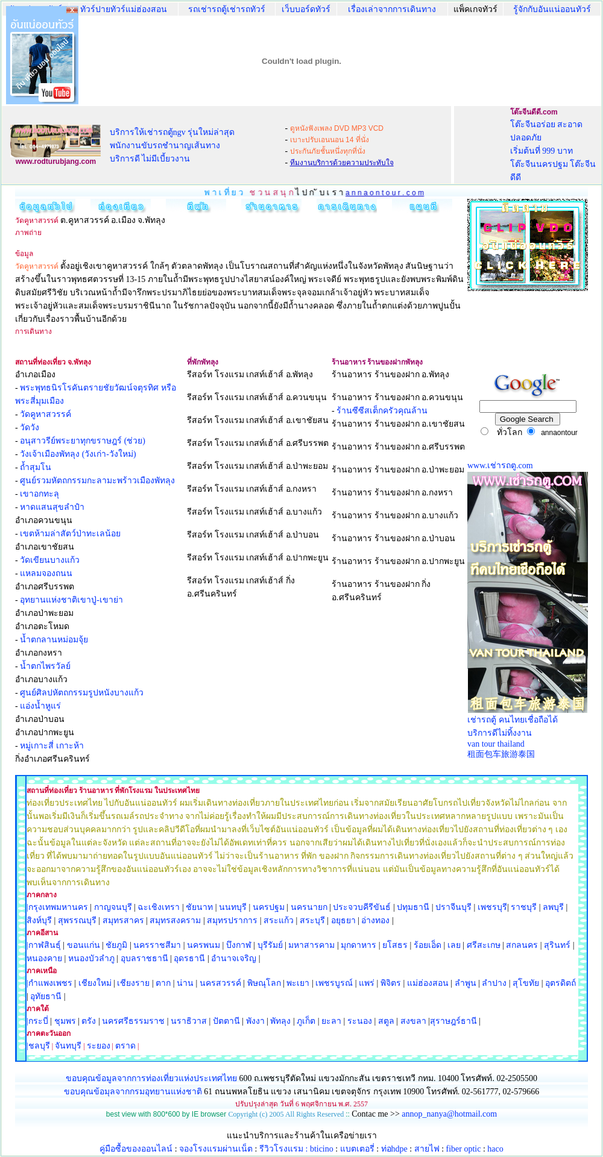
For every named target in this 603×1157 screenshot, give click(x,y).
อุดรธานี (189, 958)
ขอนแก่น (85, 945)
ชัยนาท (199, 907)
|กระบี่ (37, 1021)
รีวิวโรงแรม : (284, 1148)
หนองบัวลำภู (91, 958)
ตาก (163, 983)
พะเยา (297, 983)
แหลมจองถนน (46, 573)
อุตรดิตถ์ (560, 983)
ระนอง (359, 1021)
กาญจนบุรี (113, 907)
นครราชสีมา (157, 945)
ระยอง (98, 1045)
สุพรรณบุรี (77, 920)
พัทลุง (280, 1021)
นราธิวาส (189, 1021)
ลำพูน (465, 983)
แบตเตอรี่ (357, 1148)
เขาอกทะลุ (39, 493)
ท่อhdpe (394, 1148)
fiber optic (463, 1148)
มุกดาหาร (358, 945)
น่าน (185, 983)
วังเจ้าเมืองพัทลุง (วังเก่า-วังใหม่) (78, 454)
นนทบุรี (233, 907)
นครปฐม (269, 907)
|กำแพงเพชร (49, 983)
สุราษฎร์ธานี (453, 1021)
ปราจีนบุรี (453, 907)
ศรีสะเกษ (483, 945)
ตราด (125, 1045)
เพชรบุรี (492, 907)
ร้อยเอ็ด (427, 945)
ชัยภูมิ (116, 945)
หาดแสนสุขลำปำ (52, 507)
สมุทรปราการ (232, 920)
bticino (321, 1148)
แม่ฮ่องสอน (428, 983)
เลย (454, 945)
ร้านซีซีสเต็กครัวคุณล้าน (382, 410)
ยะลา (331, 1021)
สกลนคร (521, 945)
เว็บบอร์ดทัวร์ (306, 9)
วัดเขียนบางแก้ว (50, 560)
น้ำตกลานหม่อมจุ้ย (54, 639)
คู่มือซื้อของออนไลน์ (135, 1148)
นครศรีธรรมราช (133, 1021)
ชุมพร (65, 1021)
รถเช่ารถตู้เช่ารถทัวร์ (226, 9)
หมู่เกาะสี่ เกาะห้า (52, 745)
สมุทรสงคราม (175, 920)
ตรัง (88, 1021)
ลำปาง (493, 983)
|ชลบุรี (38, 1045)
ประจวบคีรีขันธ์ (362, 907)
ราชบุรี (524, 907)
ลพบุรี (553, 907)
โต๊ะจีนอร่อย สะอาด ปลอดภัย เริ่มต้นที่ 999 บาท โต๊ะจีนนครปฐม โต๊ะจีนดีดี (553, 151)
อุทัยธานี (46, 996)
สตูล (386, 1021)
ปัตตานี (226, 1021)
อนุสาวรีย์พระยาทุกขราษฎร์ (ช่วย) (82, 440)
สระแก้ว (279, 920)
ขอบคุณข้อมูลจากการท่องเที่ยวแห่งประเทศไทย (152, 1078)
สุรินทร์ (557, 945)
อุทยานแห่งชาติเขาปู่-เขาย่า (71, 599)
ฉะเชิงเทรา (158, 907)
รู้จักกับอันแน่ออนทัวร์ (552, 9)
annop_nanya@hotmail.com (449, 1113)
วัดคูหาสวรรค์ (45, 414)
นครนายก (309, 907)
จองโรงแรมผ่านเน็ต (216, 1148)
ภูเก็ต (306, 1021)
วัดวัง (29, 427)
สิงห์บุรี (39, 920)
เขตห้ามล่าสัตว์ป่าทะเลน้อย (70, 533)
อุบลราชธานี (144, 958)
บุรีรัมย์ (270, 945)
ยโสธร (395, 945)
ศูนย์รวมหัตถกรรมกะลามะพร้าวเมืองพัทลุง (97, 480)
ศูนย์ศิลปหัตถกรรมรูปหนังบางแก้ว (82, 692)
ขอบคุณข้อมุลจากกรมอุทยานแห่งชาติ (133, 1091)
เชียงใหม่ (94, 983)
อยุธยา (343, 920)
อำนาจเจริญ (233, 958)
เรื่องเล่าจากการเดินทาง (392, 9)
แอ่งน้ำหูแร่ (40, 705)
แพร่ (366, 983)
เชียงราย (133, 983)
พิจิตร (390, 983)
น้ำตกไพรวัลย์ (45, 666)
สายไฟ (427, 1148)
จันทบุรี (68, 1045)
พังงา (255, 1021)
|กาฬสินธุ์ (44, 945)
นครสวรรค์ (220, 983)
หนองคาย (44, 958)
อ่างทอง (375, 920)
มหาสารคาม (311, 945)
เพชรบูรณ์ (334, 983)
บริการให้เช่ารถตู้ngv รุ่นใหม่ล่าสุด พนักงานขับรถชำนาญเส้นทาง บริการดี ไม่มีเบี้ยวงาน (172, 145)
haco (495, 1148)
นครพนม (203, 945)
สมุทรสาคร (123, 920)
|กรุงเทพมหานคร (57, 907)
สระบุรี (312, 920)
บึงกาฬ (238, 945)
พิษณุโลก (264, 983)
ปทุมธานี (413, 907)
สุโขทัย (526, 983)
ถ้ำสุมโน (35, 467)
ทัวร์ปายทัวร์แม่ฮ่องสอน (123, 9)
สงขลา (413, 1021)
